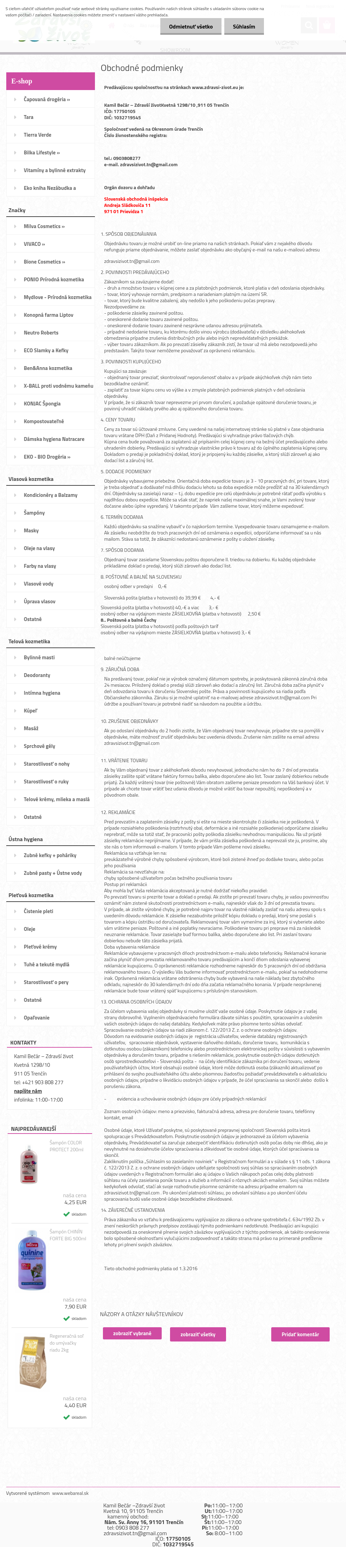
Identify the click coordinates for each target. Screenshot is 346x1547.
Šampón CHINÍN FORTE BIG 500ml (68, 1235)
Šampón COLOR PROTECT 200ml (66, 1146)
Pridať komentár (300, 1334)
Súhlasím (244, 26)
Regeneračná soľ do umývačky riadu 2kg (67, 1342)
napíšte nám (28, 1091)
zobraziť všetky (197, 1334)
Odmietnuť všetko (191, 26)
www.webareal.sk (70, 1493)
